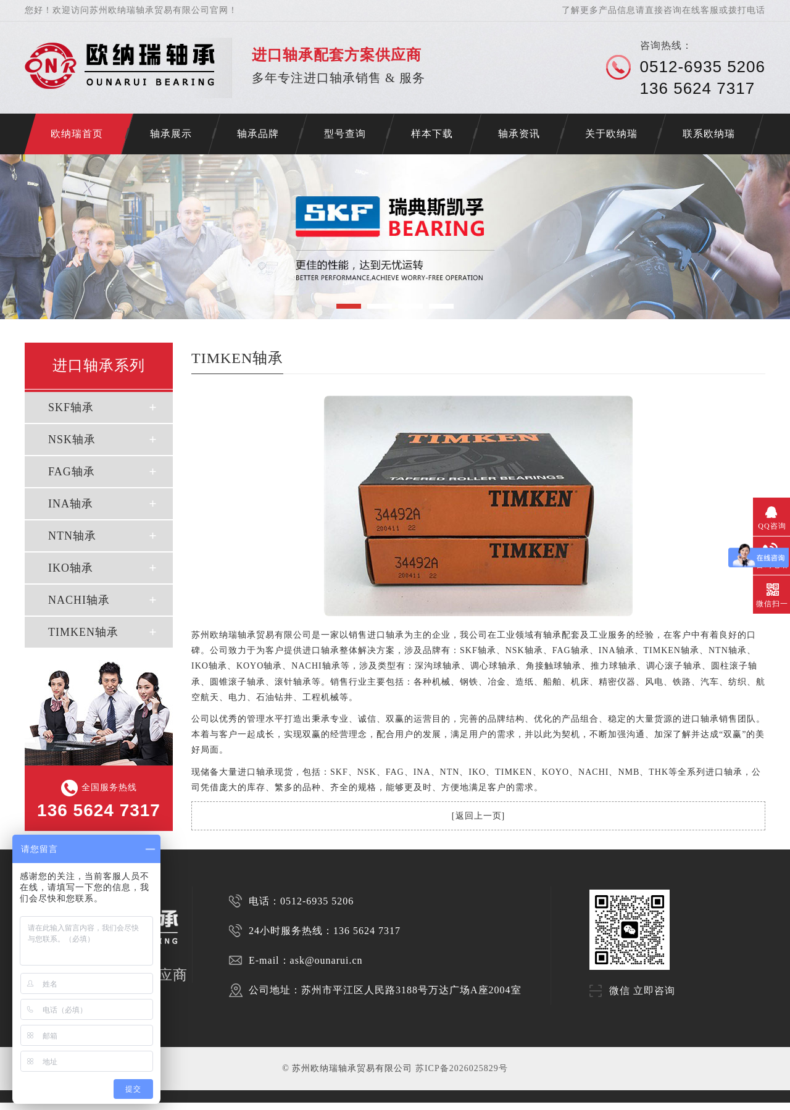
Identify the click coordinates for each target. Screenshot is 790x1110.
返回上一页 (478, 815)
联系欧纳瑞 (709, 133)
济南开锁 (7, 1106)
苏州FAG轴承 (120, 1106)
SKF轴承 (71, 407)
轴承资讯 (519, 133)
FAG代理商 (207, 1106)
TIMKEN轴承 (83, 632)
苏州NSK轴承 (96, 1106)
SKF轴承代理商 (231, 1106)
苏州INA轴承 (144, 1106)
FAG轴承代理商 (286, 1106)
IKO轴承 (70, 568)
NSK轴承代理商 (258, 1106)
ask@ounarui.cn (326, 960)
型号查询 (345, 133)
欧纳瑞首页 (77, 133)
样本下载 (432, 133)
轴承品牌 (258, 133)
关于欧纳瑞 (611, 133)
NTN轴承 (72, 536)
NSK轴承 (72, 439)
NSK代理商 (186, 1106)
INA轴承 (70, 504)
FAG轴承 (71, 471)
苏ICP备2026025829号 (461, 1068)
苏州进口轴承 (49, 1106)
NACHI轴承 (79, 600)
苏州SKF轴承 (73, 1106)
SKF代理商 (166, 1106)
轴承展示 (171, 133)
